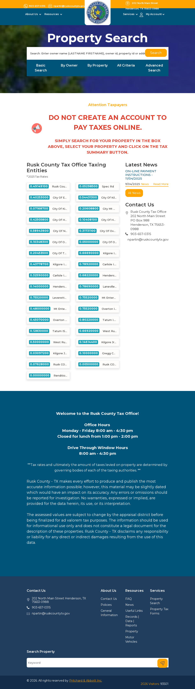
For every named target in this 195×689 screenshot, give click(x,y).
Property (131, 631)
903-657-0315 (41, 607)
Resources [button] (51, 14)
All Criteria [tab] (126, 65)
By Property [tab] (98, 65)
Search (156, 53)
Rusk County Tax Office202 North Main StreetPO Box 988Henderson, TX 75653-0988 (148, 220)
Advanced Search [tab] (154, 67)
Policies (106, 605)
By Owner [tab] (69, 65)
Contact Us (109, 599)
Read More (160, 184)
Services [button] (129, 14)
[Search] (97, 53)
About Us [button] (31, 14)
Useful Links (134, 611)
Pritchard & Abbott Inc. (85, 680)
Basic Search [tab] (41, 67)
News (145, 184)
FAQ (128, 599)
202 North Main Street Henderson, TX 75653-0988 (59, 600)
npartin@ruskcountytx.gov (147, 239)
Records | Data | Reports (132, 621)
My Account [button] (154, 14)
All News (134, 193)
